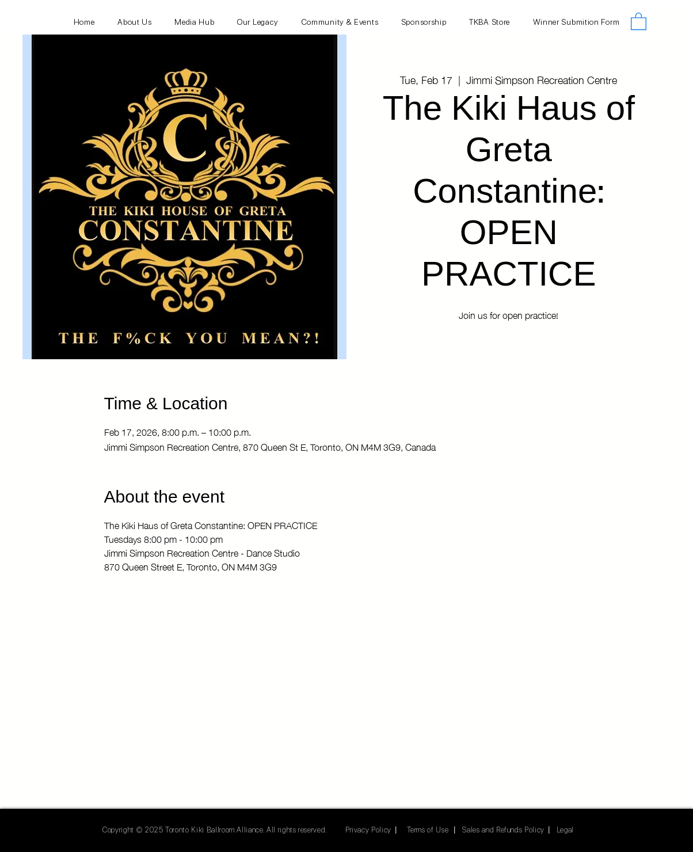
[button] (638, 21)
